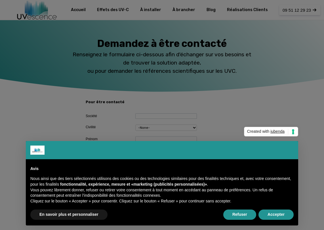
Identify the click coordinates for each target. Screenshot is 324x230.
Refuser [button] (239, 214)
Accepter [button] (276, 214)
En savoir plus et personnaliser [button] (68, 214)
